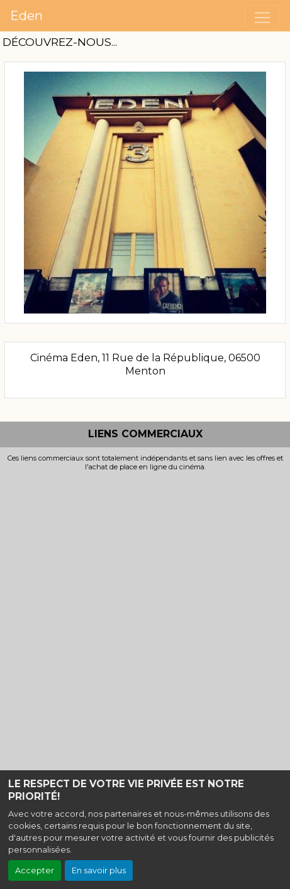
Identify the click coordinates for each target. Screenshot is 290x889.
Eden (26, 15)
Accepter (34, 870)
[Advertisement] (145, 622)
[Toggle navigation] (262, 17)
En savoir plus (99, 870)
